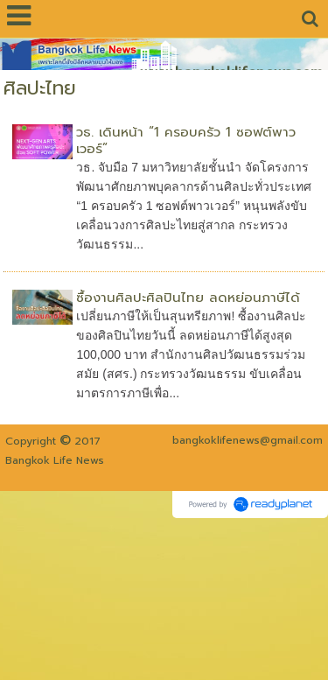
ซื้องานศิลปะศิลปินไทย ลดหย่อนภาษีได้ (188, 297)
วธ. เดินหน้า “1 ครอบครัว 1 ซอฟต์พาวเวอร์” (186, 140)
